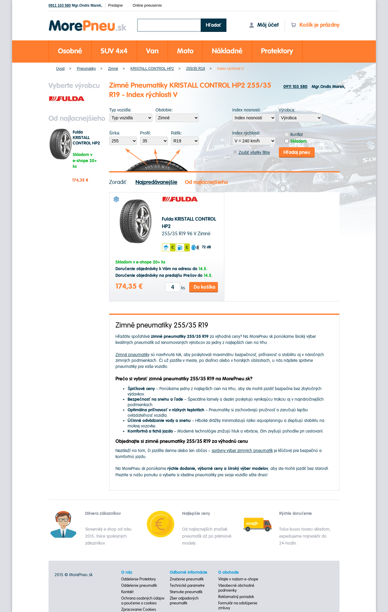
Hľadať (214, 25)
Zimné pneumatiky (132, 354)
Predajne (115, 5)
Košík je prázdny (315, 25)
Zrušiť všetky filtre (251, 152)
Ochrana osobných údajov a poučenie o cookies (143, 601)
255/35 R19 (195, 68)
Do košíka (204, 287)
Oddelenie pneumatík (139, 585)
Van (152, 51)
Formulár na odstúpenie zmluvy (237, 605)
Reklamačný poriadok (236, 596)
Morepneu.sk (87, 21)
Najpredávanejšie (156, 182)
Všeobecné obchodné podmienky (236, 588)
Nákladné (227, 51)
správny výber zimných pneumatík (242, 450)
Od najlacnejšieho (206, 182)
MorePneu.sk (80, 574)
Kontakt (127, 592)
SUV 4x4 (114, 51)
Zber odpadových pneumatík (184, 601)
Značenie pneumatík (187, 579)
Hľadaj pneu (296, 152)
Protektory (277, 51)
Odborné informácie (188, 572)
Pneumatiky (86, 68)
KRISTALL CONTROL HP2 (152, 68)
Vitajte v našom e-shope (238, 579)
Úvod (60, 68)
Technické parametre (187, 585)
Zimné (113, 68)
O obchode (228, 572)
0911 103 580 (59, 5)
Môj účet (264, 25)
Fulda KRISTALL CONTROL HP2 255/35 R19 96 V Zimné (86, 143)
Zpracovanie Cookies (138, 609)
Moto (185, 51)
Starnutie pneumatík (186, 592)
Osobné (70, 51)
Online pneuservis (147, 5)
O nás (126, 572)
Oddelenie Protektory (138, 579)
